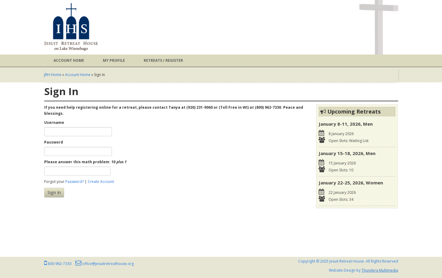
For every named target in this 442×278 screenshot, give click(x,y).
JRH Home (52, 74)
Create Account (101, 181)
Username (54, 122)
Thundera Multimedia (380, 270)
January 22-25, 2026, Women (351, 183)
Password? (74, 181)
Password (53, 142)
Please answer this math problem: (85, 161)
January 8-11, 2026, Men (346, 124)
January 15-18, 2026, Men (347, 153)
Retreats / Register (163, 60)
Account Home (69, 60)
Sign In (54, 192)
